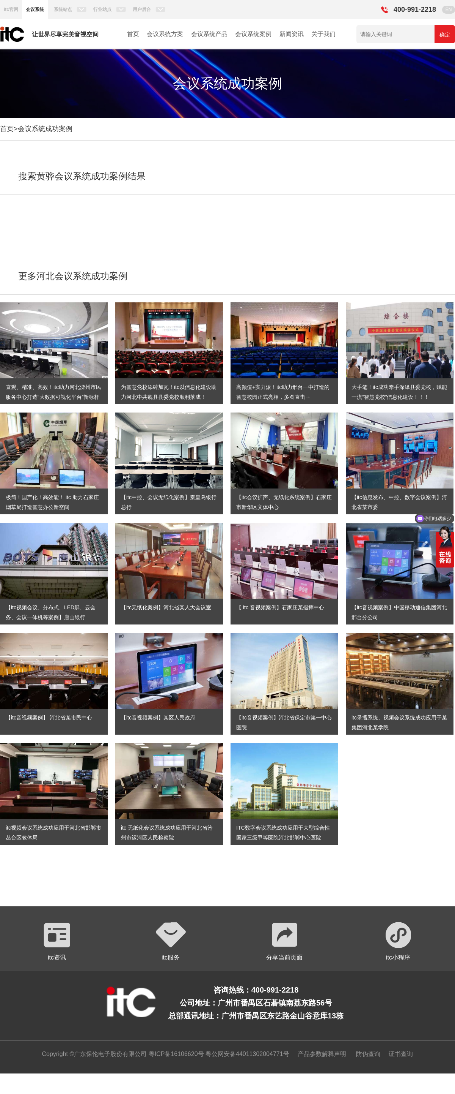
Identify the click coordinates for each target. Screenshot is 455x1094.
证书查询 (401, 1054)
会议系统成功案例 (45, 129)
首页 (133, 34)
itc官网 (11, 9)
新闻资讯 (291, 34)
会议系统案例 (253, 34)
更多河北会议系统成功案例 (72, 276)
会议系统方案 (165, 34)
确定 (444, 35)
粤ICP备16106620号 (175, 1054)
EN (449, 9)
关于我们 (323, 34)
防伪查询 (368, 1054)
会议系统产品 (209, 34)
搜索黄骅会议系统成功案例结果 (82, 176)
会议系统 (35, 9)
